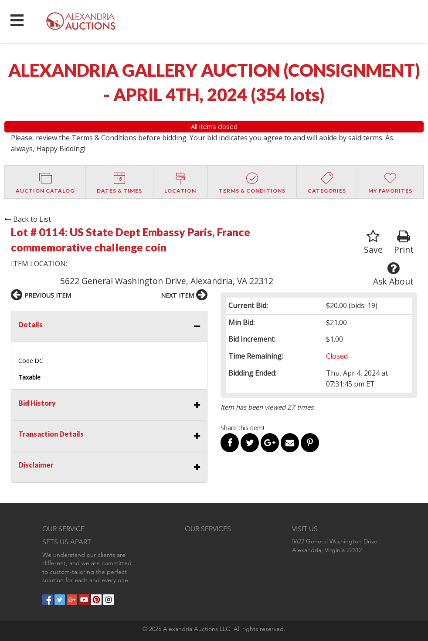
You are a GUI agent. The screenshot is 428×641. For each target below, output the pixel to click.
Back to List (27, 219)
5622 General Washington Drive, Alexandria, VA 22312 (166, 281)
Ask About (393, 274)
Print (404, 242)
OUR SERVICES (208, 529)
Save (373, 242)
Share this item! (242, 428)
